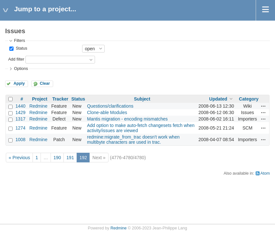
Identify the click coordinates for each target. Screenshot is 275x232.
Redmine (38, 106)
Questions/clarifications (110, 106)
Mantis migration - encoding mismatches (127, 118)
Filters (19, 40)
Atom (265, 173)
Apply (19, 83)
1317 (20, 118)
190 (57, 157)
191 (70, 157)
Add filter (16, 59)
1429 (20, 112)
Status (20, 48)
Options (21, 68)
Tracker (60, 99)
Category (249, 99)
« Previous (19, 157)
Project (39, 99)
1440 (20, 106)
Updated (218, 99)
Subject (142, 99)
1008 (20, 139)
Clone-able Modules (107, 112)
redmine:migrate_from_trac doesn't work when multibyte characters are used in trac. (133, 139)
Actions (263, 106)
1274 (20, 127)
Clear (45, 83)
